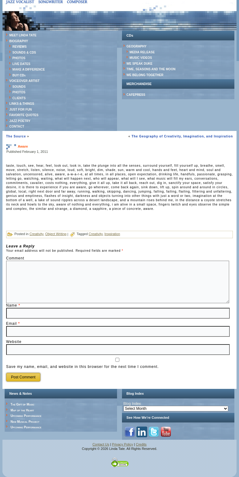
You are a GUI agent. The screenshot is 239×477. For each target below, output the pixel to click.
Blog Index (132, 404)
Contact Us (100, 444)
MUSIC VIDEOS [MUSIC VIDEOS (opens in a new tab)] (141, 57)
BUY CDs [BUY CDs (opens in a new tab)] (19, 75)
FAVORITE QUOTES (23, 115)
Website (14, 342)
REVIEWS (19, 46)
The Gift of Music (22, 404)
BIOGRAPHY (18, 41)
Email (13, 323)
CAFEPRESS (136, 94)
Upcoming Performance (25, 416)
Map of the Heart (22, 410)
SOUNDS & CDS (24, 52)
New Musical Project (24, 421)
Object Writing (56, 234)
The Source (16, 136)
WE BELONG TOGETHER (145, 75)
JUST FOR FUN (20, 109)
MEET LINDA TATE (22, 35)
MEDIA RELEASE (142, 52)
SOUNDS (19, 86)
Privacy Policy (122, 444)
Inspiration (112, 234)
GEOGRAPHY (137, 46)
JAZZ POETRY (19, 121)
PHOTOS (18, 58)
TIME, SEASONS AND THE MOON (151, 69)
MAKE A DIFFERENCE (28, 69)
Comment (15, 258)
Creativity (36, 234)
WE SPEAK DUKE (139, 63)
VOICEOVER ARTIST (24, 81)
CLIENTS (19, 98)
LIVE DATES (21, 64)
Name (13, 305)
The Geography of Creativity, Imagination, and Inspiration (182, 136)
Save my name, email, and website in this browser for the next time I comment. (82, 367)
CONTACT (16, 126)
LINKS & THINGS (21, 103)
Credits (141, 444)
